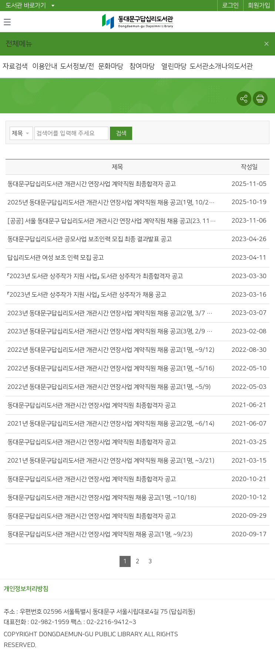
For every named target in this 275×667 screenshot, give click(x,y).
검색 (121, 133)
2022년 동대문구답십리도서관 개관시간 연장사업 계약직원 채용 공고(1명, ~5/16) (110, 368)
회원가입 (259, 5)
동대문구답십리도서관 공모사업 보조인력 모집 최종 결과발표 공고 (89, 239)
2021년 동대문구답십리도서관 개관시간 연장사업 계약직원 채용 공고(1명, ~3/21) (110, 460)
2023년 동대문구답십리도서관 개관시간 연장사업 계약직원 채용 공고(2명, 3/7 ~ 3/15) (111, 313)
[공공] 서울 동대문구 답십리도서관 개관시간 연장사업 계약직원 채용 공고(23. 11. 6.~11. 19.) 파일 (111, 221)
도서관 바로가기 (26, 5)
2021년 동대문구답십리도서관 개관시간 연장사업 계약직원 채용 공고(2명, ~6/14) (110, 423)
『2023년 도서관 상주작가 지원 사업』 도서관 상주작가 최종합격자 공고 (95, 276)
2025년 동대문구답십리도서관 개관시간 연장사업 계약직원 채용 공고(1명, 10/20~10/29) (111, 202)
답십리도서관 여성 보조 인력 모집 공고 (55, 257)
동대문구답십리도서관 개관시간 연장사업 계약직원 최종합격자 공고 (91, 184)
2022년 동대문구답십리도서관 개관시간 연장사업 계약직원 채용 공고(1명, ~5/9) (109, 387)
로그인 (230, 5)
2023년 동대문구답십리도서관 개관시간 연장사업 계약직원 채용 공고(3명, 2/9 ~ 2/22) (111, 331)
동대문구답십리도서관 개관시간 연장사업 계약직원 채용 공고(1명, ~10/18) (101, 497)
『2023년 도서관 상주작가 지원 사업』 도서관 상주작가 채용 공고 (86, 294)
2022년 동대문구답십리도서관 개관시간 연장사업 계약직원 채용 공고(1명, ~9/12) (110, 350)
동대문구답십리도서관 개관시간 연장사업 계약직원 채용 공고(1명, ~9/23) (99, 534)
